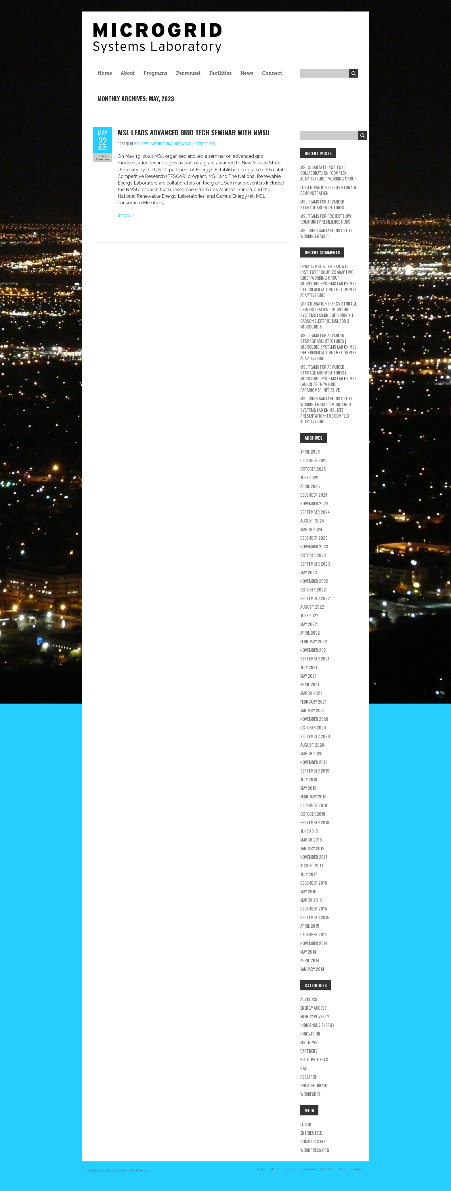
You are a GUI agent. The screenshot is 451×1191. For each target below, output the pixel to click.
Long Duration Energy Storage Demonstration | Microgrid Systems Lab (328, 309)
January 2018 (312, 848)
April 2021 (309, 684)
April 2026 (310, 451)
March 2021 (311, 693)
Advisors (308, 999)
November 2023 (314, 546)
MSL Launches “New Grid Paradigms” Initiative (328, 384)
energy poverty (314, 1016)
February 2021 (313, 701)
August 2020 (312, 745)
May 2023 (308, 572)
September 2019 (314, 770)
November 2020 (314, 719)
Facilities (220, 73)
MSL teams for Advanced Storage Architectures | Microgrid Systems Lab (323, 341)
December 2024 (314, 494)
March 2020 (311, 753)
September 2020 (315, 736)
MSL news (141, 144)
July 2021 (308, 667)
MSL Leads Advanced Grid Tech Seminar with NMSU (194, 132)
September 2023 (315, 563)
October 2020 (313, 727)
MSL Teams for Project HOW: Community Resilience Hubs (326, 219)
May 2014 (308, 951)
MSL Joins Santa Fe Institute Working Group (326, 233)
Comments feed (314, 1141)
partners (157, 144)
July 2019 (308, 779)
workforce (310, 1094)
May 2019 (308, 788)
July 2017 (308, 874)
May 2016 (308, 891)
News (246, 73)
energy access (313, 1007)
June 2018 (309, 831)
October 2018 (312, 813)
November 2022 (314, 581)
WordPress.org (314, 1150)
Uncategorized (203, 144)
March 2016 (311, 900)
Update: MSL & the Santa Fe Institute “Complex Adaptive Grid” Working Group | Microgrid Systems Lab (326, 275)
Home (105, 73)
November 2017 (313, 857)
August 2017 (311, 865)
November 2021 (314, 650)
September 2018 (314, 822)
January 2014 (312, 969)
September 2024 (315, 512)
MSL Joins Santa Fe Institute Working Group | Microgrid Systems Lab (326, 404)
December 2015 (313, 908)
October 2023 (313, 555)
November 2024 (314, 503)
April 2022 (310, 632)
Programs (155, 73)
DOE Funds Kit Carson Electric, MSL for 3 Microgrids (327, 321)
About (128, 73)
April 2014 (309, 960)
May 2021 (308, 676)
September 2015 (314, 917)
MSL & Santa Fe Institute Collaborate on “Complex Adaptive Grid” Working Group (328, 173)
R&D (170, 144)
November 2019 (314, 762)
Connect (272, 73)
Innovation (310, 1033)
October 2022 (313, 589)
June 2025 (309, 477)
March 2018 (311, 839)
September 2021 (314, 658)
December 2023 (314, 538)
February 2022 (313, 641)
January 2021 (312, 710)
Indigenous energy (317, 1025)
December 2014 (313, 934)
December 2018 (313, 805)
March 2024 (311, 529)
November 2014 (314, 943)
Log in (305, 1124)
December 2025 (314, 460)
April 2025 (310, 486)
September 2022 (315, 598)
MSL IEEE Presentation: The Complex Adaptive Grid (328, 289)
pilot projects (314, 1059)
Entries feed (311, 1132)
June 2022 (309, 615)
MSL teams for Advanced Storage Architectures (322, 204)
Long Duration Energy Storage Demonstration (328, 190)
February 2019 (313, 796)
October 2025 (313, 469)
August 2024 (312, 520)
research (182, 144)
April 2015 (309, 926)
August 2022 (312, 607)
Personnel (188, 73)
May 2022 (308, 624)
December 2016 (313, 882)
